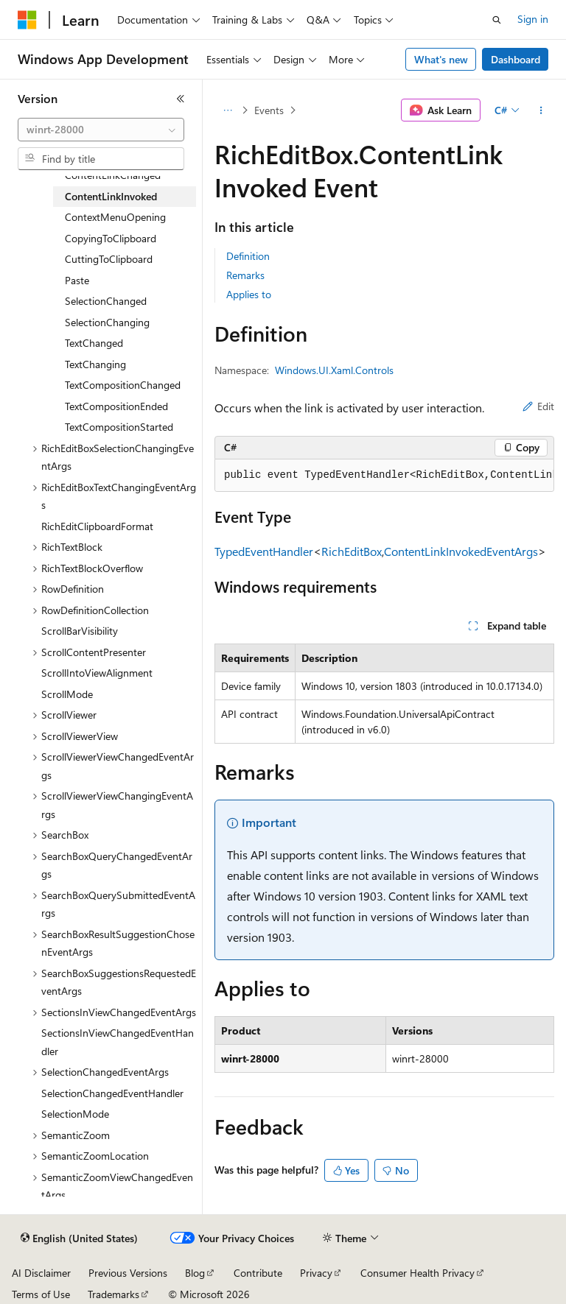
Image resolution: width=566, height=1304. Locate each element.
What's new (441, 59)
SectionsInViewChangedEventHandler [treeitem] (117, 1042)
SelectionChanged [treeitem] (106, 301)
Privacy (316, 1273)
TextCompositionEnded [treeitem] (116, 406)
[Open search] (496, 20)
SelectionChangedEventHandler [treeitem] (112, 1093)
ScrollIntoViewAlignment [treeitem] (97, 673)
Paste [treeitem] (77, 280)
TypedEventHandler (263, 551)
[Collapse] (180, 98)
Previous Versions (127, 1273)
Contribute (258, 1273)
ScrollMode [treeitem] (67, 694)
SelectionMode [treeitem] (75, 1114)
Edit (538, 406)
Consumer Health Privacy (417, 1273)
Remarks (245, 275)
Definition (248, 256)
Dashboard (515, 59)
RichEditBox (351, 551)
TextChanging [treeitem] (95, 364)
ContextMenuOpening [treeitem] (115, 217)
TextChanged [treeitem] (94, 343)
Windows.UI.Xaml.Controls (334, 370)
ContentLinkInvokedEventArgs (461, 551)
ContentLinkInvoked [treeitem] (111, 196)
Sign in (532, 19)
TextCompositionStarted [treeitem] (119, 427)
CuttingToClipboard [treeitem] (109, 259)
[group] (384, 475)
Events (269, 110)
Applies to (248, 294)
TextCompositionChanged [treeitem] (123, 385)
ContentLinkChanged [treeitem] (113, 175)
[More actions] (541, 110)
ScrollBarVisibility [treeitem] (79, 631)
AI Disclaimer (41, 1273)
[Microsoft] (27, 19)
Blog (195, 1273)
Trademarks (113, 1294)
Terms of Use (41, 1294)
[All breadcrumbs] (227, 110)
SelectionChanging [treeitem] (107, 322)
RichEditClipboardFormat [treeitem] (97, 526)
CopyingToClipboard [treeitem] (110, 238)
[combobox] (101, 129)
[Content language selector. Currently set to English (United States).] (79, 1238)
